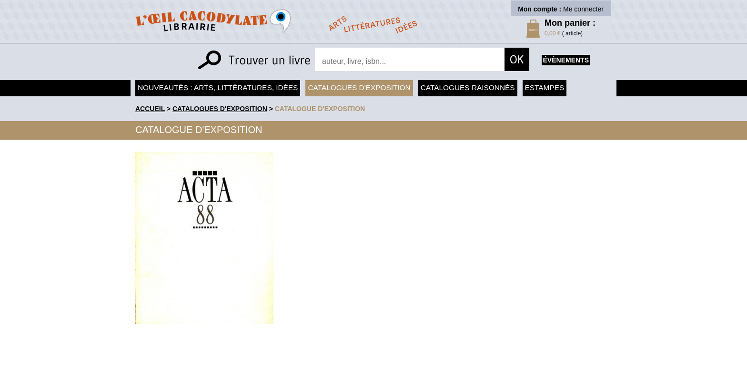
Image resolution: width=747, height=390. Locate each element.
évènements (566, 60)
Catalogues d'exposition (359, 87)
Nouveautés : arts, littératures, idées (218, 87)
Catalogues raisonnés (468, 87)
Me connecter (583, 9)
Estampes (545, 87)
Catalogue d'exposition (320, 109)
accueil (150, 109)
